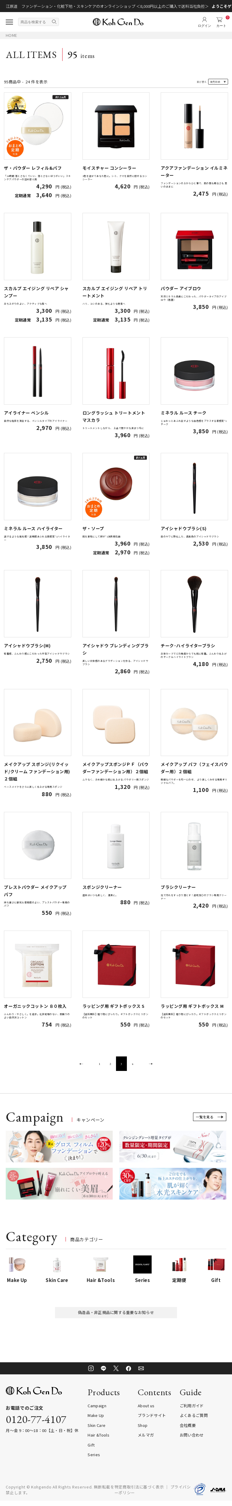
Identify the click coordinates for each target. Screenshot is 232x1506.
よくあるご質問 (194, 1421)
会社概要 (188, 1430)
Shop (142, 1430)
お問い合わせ (192, 1440)
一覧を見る (205, 1120)
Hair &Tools (98, 1440)
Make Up (96, 1421)
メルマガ (146, 1440)
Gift (91, 1450)
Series (94, 1460)
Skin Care (96, 1430)
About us (146, 1411)
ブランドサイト (152, 1421)
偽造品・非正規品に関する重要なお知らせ (116, 1317)
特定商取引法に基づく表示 (139, 1492)
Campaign (97, 1411)
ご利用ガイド (192, 1411)
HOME (11, 35)
